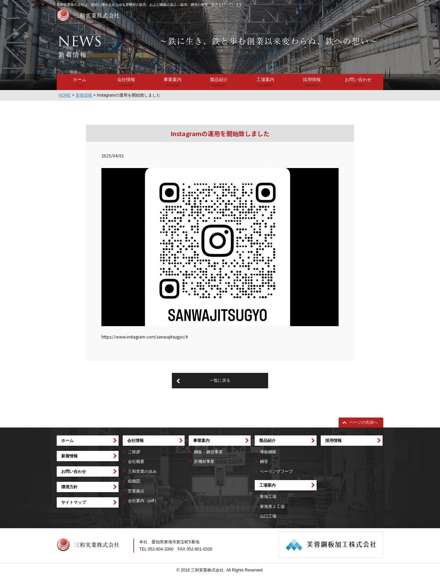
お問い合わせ (358, 79)
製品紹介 (219, 79)
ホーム (79, 79)
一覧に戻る (220, 380)
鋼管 (264, 461)
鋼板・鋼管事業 (208, 452)
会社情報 (126, 79)
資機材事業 (204, 461)
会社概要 (136, 461)
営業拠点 (136, 491)
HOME (64, 95)
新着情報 (84, 95)
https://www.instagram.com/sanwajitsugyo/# (144, 337)
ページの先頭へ (363, 422)
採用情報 (312, 79)
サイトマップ (73, 502)
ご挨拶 (134, 452)
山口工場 (268, 516)
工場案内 (265, 79)
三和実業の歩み (142, 471)
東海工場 (268, 496)
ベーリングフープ (276, 471)
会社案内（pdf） (143, 500)
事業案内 (173, 79)
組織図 (134, 481)
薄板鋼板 (268, 452)
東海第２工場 (272, 506)
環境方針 (69, 487)
